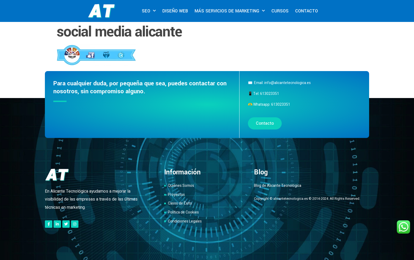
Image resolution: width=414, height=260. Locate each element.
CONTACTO (306, 11)
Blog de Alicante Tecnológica (277, 185)
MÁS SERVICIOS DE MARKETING (230, 11)
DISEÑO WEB (175, 11)
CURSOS (280, 11)
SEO (149, 11)
